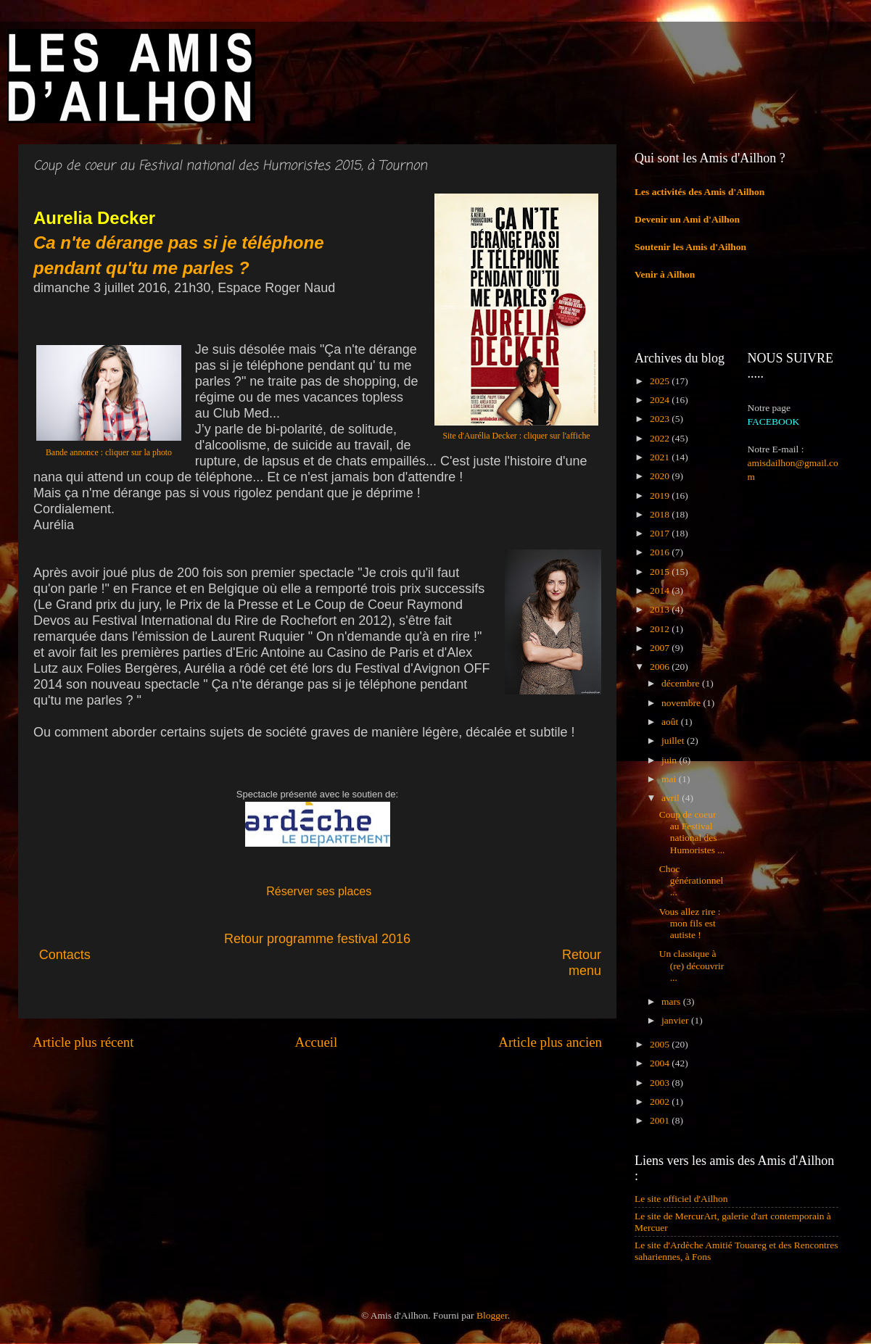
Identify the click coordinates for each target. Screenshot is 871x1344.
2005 (661, 1044)
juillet (674, 740)
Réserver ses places (318, 891)
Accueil (316, 1042)
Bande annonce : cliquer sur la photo (109, 452)
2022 (661, 438)
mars (672, 1001)
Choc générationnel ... (691, 880)
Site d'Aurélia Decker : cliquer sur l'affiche (516, 436)
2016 (661, 552)
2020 (661, 475)
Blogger (492, 1315)
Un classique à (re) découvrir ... (692, 965)
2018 (661, 514)
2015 (661, 571)
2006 (661, 666)
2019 (661, 495)
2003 (661, 1082)
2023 (661, 418)
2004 (661, 1063)
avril (671, 797)
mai (670, 778)
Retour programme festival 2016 (317, 939)
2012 (661, 628)
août (671, 721)
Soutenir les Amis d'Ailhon (690, 246)
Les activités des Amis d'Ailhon (699, 191)
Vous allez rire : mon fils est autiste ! (690, 923)
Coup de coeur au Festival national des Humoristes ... (692, 832)
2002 (661, 1101)
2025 (661, 381)
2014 (661, 590)
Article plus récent (83, 1042)
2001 (661, 1120)
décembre (681, 683)
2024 (661, 399)
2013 (661, 609)
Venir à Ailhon (665, 274)
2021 (661, 457)
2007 (661, 647)
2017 (661, 533)
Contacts (166, 954)
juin (670, 760)
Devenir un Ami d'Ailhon (687, 219)
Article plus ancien (550, 1042)
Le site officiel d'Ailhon (681, 1198)
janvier (676, 1020)
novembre (682, 702)
